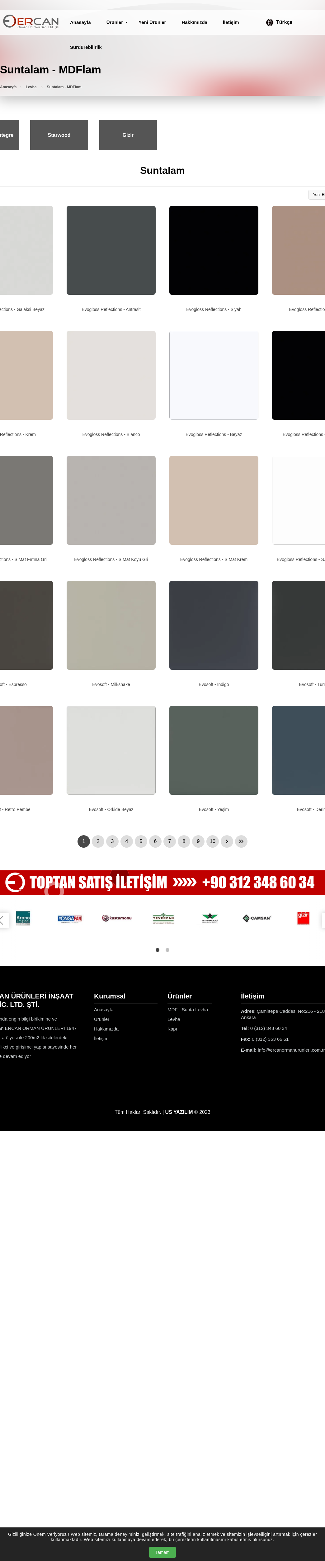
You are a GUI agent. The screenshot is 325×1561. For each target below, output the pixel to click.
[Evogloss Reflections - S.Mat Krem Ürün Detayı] (213, 509)
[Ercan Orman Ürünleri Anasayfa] (31, 22)
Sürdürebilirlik (86, 47)
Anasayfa (80, 22)
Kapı (172, 1028)
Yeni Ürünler (152, 22)
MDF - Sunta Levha (187, 1009)
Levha (32, 87)
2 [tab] (167, 950)
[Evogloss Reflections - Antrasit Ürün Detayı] (111, 259)
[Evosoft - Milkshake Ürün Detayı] (111, 634)
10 (212, 841)
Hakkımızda (194, 22)
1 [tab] (157, 950)
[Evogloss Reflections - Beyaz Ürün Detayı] (213, 384)
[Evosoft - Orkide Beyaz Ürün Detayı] (111, 759)
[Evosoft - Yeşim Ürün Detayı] (213, 759)
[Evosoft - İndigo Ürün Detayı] (213, 634)
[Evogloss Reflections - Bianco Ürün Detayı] (111, 384)
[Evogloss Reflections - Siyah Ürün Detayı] (213, 259)
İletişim (231, 22)
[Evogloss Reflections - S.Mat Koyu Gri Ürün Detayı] (111, 509)
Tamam (162, 1552)
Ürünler (114, 22)
